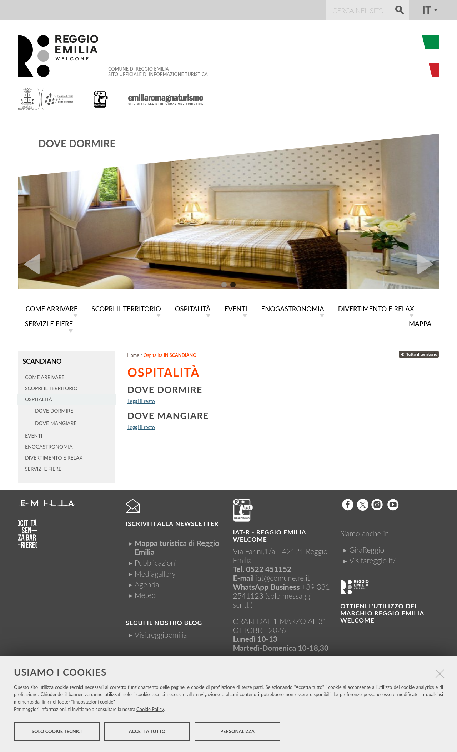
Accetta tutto (147, 733)
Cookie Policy (150, 711)
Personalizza (237, 733)
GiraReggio (366, 547)
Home (133, 354)
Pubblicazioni (156, 560)
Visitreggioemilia (161, 632)
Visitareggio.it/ (372, 558)
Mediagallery (155, 571)
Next (428, 264)
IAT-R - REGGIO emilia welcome (269, 533)
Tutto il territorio (418, 352)
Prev (29, 264)
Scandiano (41, 359)
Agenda (147, 582)
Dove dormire (76, 143)
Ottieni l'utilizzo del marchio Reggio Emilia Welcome (382, 611)
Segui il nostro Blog (164, 620)
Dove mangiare (168, 414)
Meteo (145, 592)
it (426, 10)
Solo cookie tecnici (57, 733)
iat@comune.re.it (283, 575)
